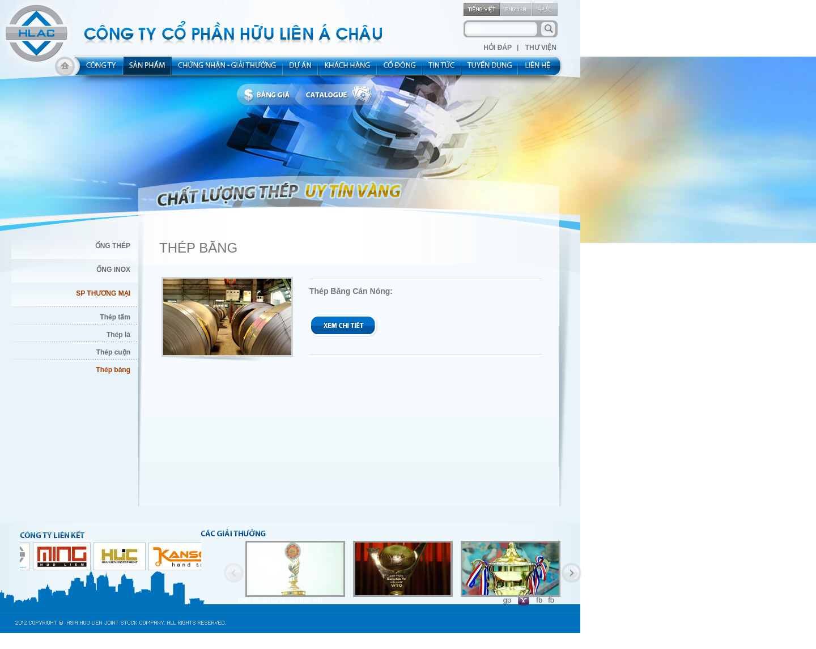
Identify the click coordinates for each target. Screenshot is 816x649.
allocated (227, 69)
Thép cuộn (113, 352)
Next (571, 573)
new (442, 69)
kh (347, 69)
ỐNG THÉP (112, 246)
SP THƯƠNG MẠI (103, 293)
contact (541, 69)
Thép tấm (115, 317)
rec (490, 69)
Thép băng (113, 370)
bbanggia (269, 95)
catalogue (341, 95)
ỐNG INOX (113, 270)
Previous (234, 573)
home (65, 69)
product (148, 69)
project (300, 69)
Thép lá (118, 335)
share (400, 69)
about (98, 69)
